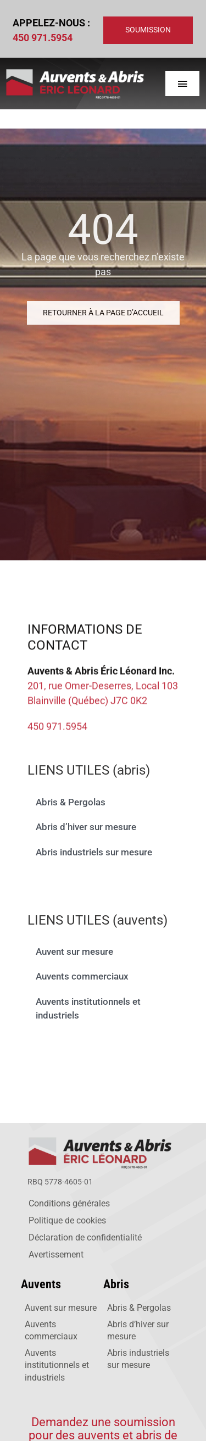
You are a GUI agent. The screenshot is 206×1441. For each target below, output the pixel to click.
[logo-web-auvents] (75, 70)
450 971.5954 (43, 37)
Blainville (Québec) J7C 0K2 (87, 702)
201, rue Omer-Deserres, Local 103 (102, 687)
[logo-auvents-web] (101, 1138)
